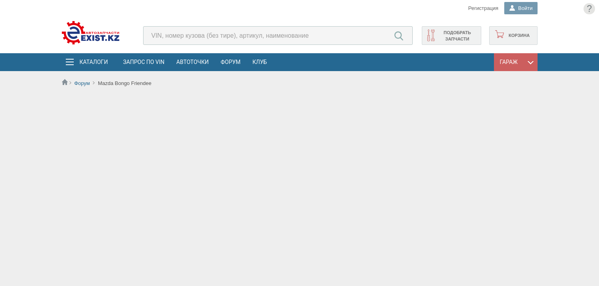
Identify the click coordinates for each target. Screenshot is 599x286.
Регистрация (483, 8)
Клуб (260, 62)
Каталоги (93, 62)
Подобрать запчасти (457, 35)
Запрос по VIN (144, 62)
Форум (230, 62)
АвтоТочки (192, 62)
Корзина (519, 35)
